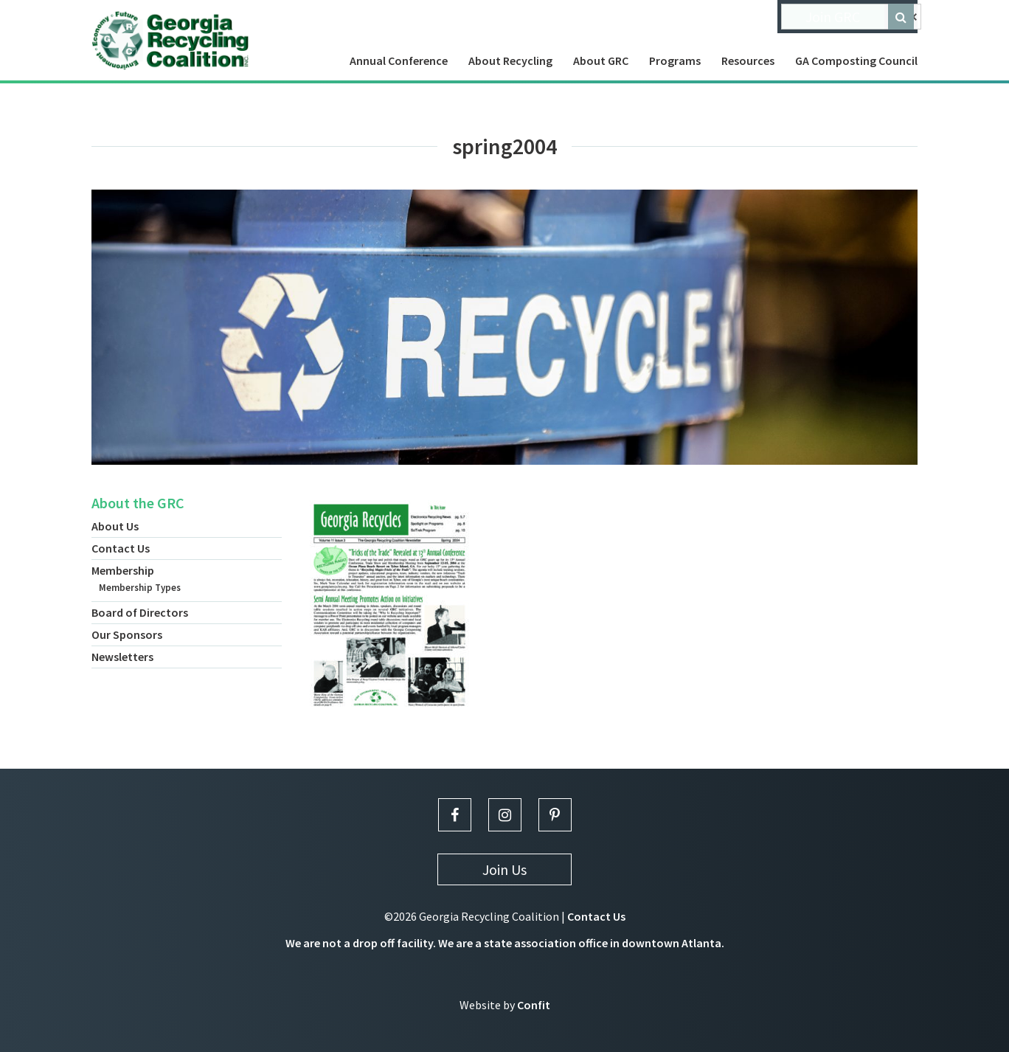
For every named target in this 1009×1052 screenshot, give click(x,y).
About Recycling (510, 60)
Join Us (504, 869)
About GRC (600, 60)
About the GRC (137, 503)
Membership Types (140, 587)
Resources (747, 60)
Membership (122, 570)
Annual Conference (399, 60)
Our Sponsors (126, 634)
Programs (675, 60)
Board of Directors (139, 612)
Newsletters (122, 656)
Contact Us (120, 548)
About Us (115, 526)
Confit (533, 1004)
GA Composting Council (856, 60)
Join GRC (832, 16)
